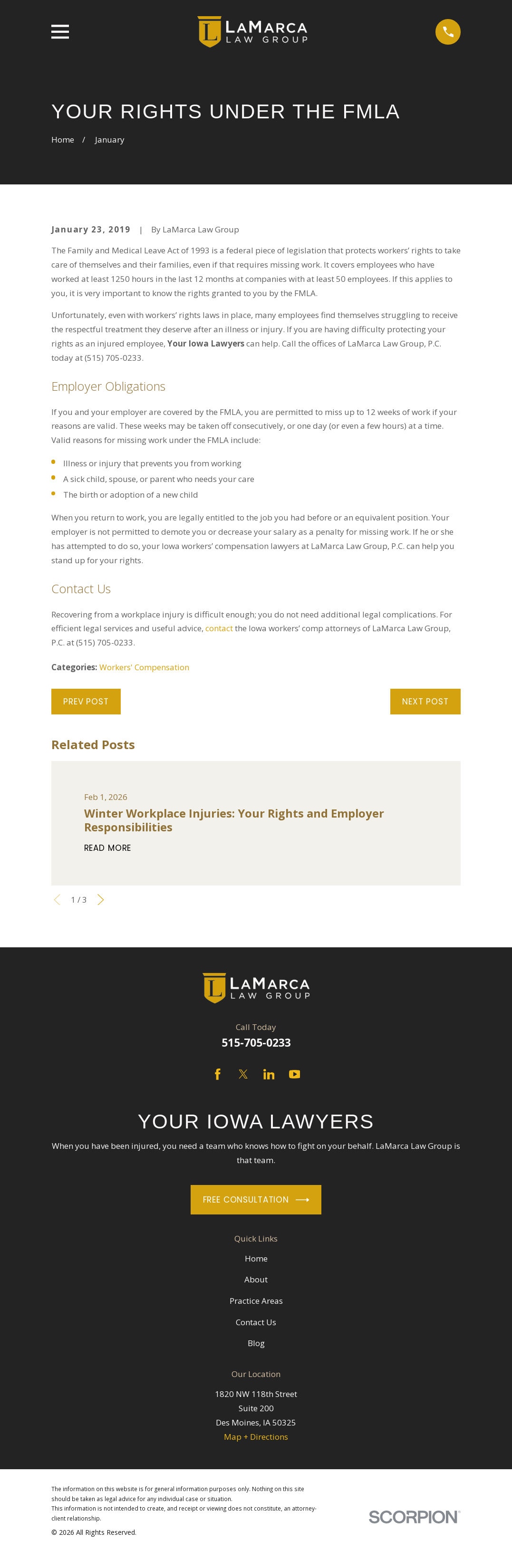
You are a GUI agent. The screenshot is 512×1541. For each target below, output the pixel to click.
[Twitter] (243, 1074)
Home (256, 1258)
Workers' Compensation (144, 667)
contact (219, 628)
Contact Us (256, 1322)
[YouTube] (294, 1074)
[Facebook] (217, 1074)
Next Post (425, 701)
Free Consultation (256, 1200)
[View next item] (100, 899)
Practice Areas (256, 1300)
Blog (256, 1343)
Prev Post (86, 701)
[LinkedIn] (269, 1074)
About (256, 1279)
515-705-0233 (256, 1042)
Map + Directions (256, 1436)
